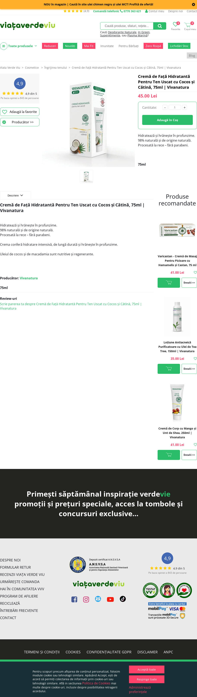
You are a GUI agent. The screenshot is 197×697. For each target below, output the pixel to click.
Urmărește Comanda (19, 581)
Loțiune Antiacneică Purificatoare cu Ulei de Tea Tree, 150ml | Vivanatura (177, 346)
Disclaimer (147, 652)
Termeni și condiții (42, 652)
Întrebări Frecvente (19, 610)
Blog (192, 55)
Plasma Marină (137, 35)
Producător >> (18, 122)
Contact (192, 11)
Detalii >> (189, 282)
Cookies (73, 652)
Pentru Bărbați (129, 46)
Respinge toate (147, 679)
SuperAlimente (110, 35)
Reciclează (10, 603)
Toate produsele (18, 46)
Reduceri (50, 46)
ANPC (168, 652)
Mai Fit (88, 46)
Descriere (15, 195)
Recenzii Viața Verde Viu (22, 574)
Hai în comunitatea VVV (22, 588)
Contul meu (154, 11)
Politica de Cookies (96, 683)
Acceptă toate (147, 669)
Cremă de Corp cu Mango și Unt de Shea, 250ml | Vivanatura (177, 432)
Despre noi (175, 11)
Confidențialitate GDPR (109, 652)
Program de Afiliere (19, 596)
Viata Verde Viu (10, 67)
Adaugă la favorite (19, 112)
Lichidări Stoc (179, 46)
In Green (144, 32)
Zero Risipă (153, 46)
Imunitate (107, 46)
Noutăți (70, 46)
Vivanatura (29, 278)
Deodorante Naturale (122, 32)
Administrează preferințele (140, 689)
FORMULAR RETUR (15, 567)
